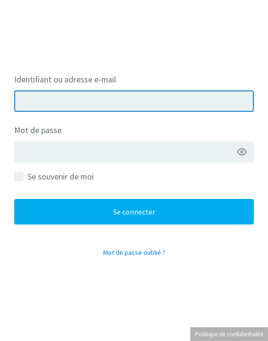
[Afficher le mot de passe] (242, 152)
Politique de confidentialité (229, 334)
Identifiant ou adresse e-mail (65, 79)
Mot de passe (38, 130)
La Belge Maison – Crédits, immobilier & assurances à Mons (134, 29)
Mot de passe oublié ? (134, 252)
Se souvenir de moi (60, 176)
